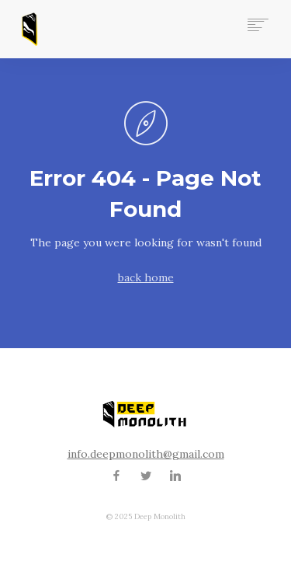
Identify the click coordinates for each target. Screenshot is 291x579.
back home (146, 277)
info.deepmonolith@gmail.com (146, 454)
